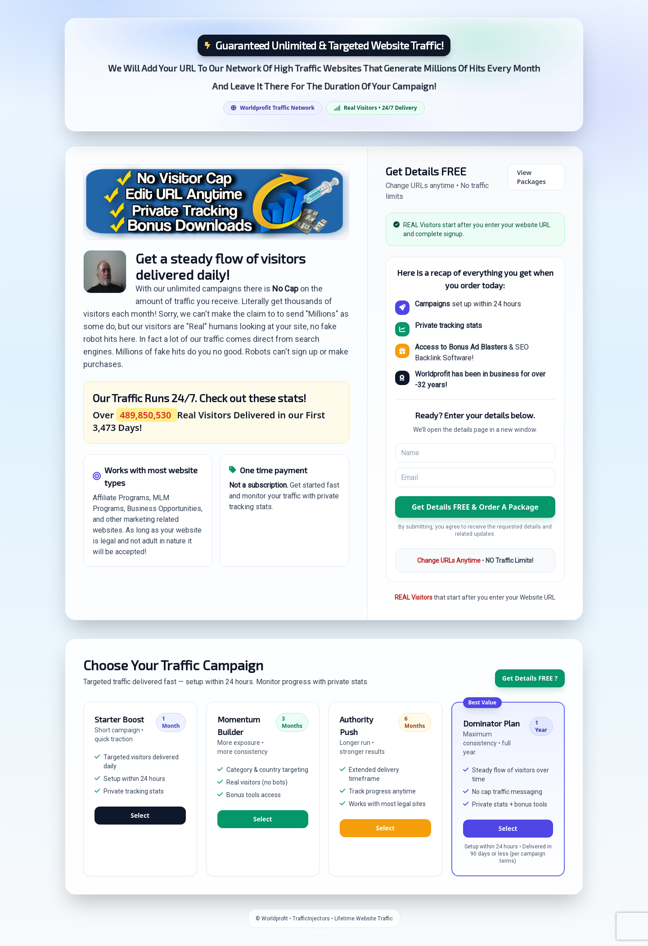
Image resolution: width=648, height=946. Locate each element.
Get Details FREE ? (530, 678)
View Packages (531, 177)
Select (139, 815)
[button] (475, 507)
